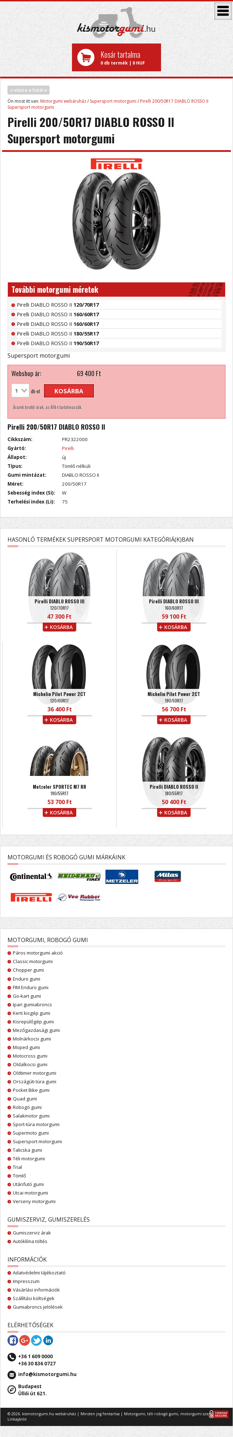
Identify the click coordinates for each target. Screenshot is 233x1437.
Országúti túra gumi (34, 1081)
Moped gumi (26, 1047)
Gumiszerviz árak (32, 1232)
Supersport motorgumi (113, 101)
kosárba (69, 391)
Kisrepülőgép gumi (33, 1021)
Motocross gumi (30, 1056)
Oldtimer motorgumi (34, 1073)
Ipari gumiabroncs (32, 1004)
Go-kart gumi (27, 996)
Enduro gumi (26, 979)
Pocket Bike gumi (31, 1090)
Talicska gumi (27, 1150)
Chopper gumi (28, 970)
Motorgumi (134, 1413)
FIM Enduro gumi (30, 987)
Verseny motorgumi (34, 1201)
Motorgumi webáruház (63, 101)
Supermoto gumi (31, 1133)
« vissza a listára (28, 90)
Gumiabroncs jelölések (38, 1307)
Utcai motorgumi (30, 1193)
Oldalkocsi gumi (30, 1064)
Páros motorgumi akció (38, 953)
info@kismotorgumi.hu (47, 1374)
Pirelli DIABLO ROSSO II (58, 304)
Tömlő (19, 1175)
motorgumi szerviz (198, 1413)
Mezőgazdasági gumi (36, 1030)
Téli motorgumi (29, 1158)
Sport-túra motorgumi (36, 1124)
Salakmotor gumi (31, 1116)
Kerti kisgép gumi (31, 1013)
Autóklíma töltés (30, 1241)
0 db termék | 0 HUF (128, 57)
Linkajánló (17, 1419)
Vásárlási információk (36, 1290)
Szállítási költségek (34, 1298)
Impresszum (26, 1281)
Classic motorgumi (33, 961)
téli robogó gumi (162, 1413)
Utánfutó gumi (28, 1184)
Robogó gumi (27, 1107)
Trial (17, 1167)
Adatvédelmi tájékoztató (39, 1272)
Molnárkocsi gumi (32, 1038)
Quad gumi (25, 1098)
